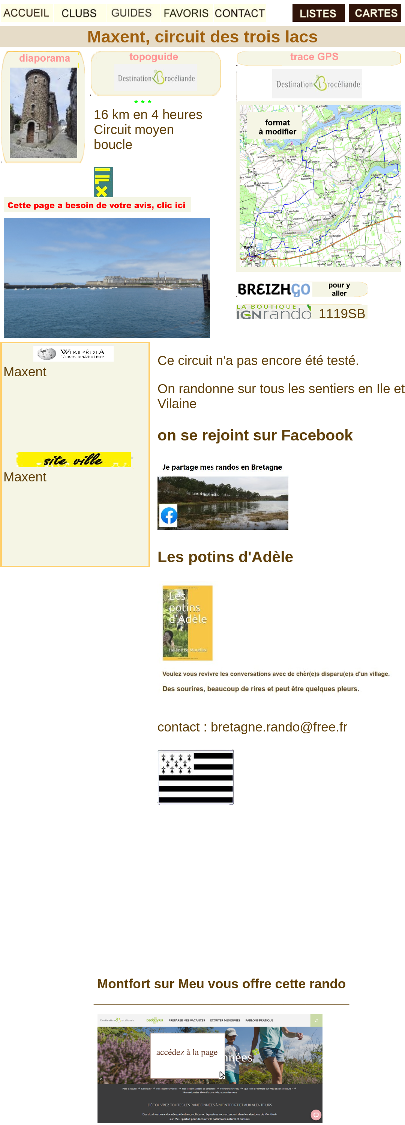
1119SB (342, 313)
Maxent (24, 371)
